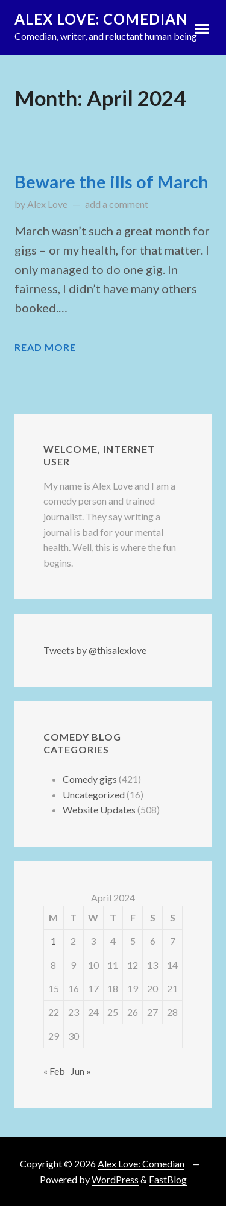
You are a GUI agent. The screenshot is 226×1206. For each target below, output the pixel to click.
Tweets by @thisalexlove (94, 650)
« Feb (54, 1071)
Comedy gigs (90, 779)
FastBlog (168, 1179)
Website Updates (99, 809)
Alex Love (47, 204)
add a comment (116, 204)
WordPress (115, 1179)
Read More (45, 347)
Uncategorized (94, 794)
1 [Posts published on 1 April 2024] (53, 940)
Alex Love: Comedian (101, 19)
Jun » (81, 1071)
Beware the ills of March (111, 182)
